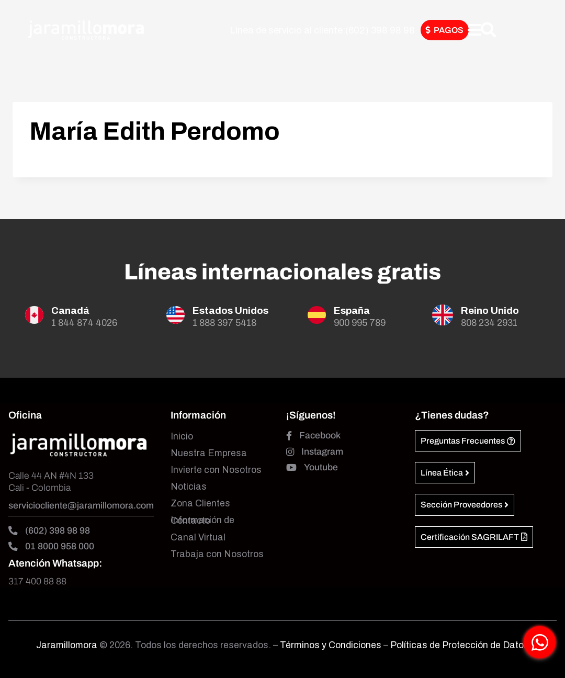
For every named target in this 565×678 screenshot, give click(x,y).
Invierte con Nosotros (216, 470)
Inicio (182, 437)
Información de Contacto (202, 520)
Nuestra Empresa (209, 453)
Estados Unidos (230, 310)
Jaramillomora (66, 645)
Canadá (70, 310)
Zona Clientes (200, 503)
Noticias (189, 487)
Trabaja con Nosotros (217, 554)
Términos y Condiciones (331, 645)
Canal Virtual (198, 538)
